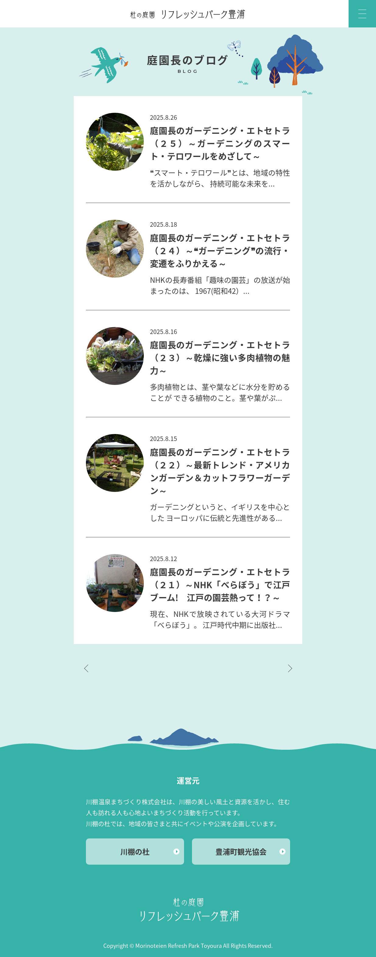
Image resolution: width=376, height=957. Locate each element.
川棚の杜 (135, 851)
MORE (188, 166)
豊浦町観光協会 (241, 851)
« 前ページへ (86, 668)
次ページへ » (290, 668)
